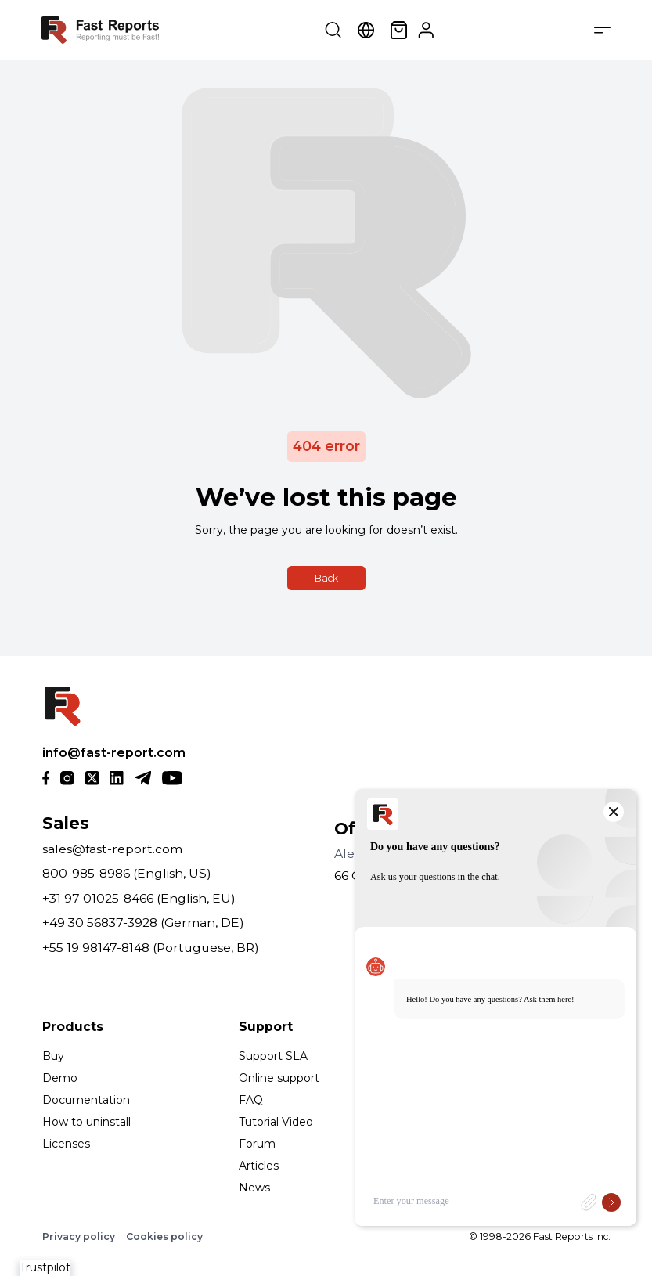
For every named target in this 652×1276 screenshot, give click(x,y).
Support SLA (273, 1056)
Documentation (86, 1100)
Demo (59, 1078)
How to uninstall (86, 1122)
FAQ (251, 1100)
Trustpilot (45, 1267)
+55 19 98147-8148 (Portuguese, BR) (150, 947)
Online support (279, 1078)
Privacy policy (78, 1236)
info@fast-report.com (114, 752)
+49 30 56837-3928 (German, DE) (143, 922)
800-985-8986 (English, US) (126, 873)
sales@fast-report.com (112, 849)
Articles (259, 1166)
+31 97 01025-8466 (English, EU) (139, 898)
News (254, 1187)
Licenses (66, 1144)
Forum (257, 1144)
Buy (53, 1056)
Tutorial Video (276, 1122)
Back (326, 578)
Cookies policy (164, 1236)
